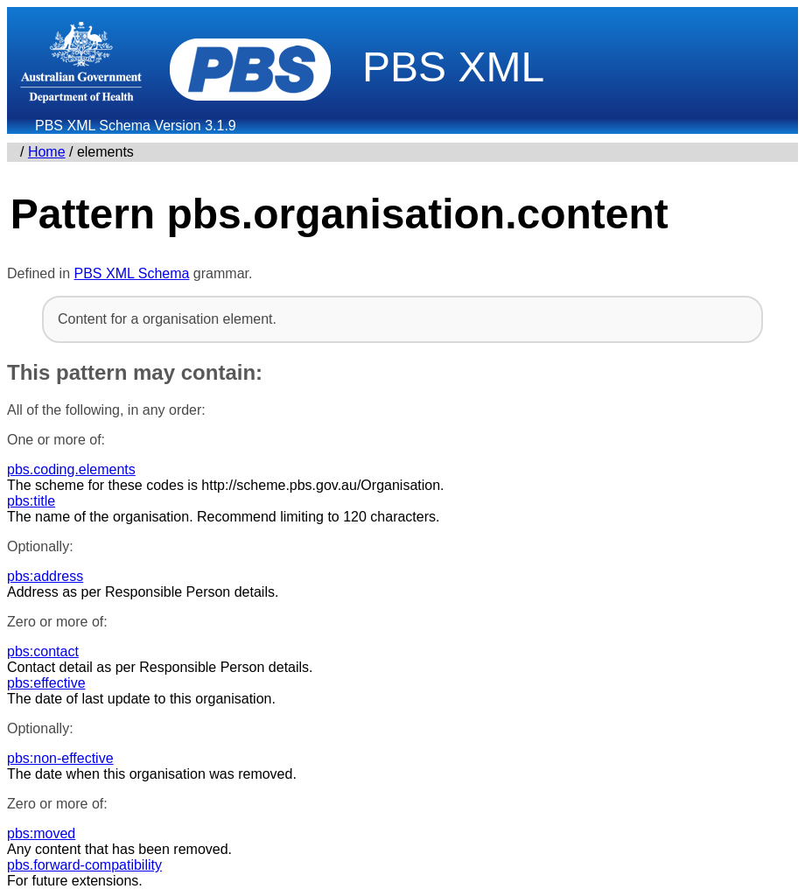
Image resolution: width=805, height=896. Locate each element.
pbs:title (31, 501)
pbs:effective (46, 683)
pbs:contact (43, 651)
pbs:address (45, 576)
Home (47, 151)
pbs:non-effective (60, 758)
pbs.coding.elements (71, 469)
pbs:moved (41, 833)
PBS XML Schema (132, 273)
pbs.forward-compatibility (84, 865)
